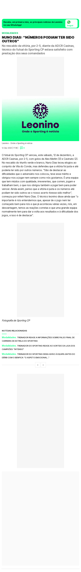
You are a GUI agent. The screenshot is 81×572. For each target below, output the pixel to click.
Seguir (70, 23)
